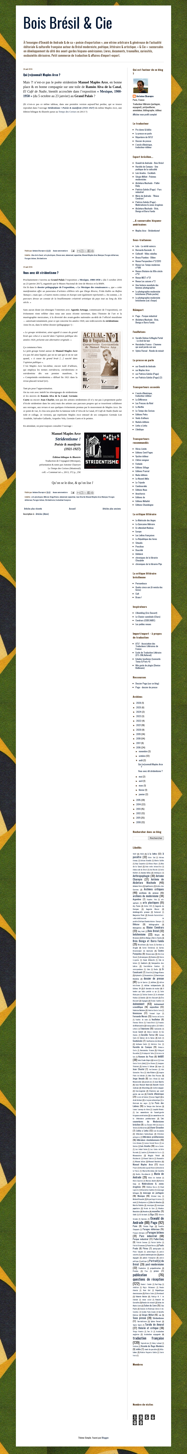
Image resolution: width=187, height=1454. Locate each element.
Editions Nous (141, 489)
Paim (135, 1226)
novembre (143, 751)
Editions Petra (142, 414)
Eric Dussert (153, 997)
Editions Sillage (142, 467)
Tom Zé (149, 1331)
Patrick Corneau (141, 1242)
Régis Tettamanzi (149, 1287)
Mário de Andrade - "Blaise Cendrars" (147, 197)
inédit (161, 1056)
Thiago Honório (138, 1331)
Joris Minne (153, 1078)
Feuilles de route (142, 1019)
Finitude (139, 463)
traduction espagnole (152, 1334)
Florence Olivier (138, 1022)
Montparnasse (143, 1202)
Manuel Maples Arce (89, 254)
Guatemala (137, 1040)
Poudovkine (142, 1268)
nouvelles (156, 1211)
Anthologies (158, 872)
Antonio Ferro (137, 885)
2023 (139, 716)
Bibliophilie (137, 927)
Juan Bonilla (159, 1081)
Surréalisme (142, 1321)
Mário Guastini (138, 1180)
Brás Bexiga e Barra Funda (152, 937)
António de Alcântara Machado (148, 881)
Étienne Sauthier (156, 1001)
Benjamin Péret (138, 915)
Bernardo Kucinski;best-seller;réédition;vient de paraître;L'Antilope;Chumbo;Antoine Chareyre (148, 918)
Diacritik (139, 550)
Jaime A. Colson (148, 1066)
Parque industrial (140, 1239)
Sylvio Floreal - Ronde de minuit (150, 350)
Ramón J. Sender (146, 1284)
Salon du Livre (150, 1305)
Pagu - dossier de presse (146, 687)
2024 (139, 711)
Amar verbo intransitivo (153, 866)
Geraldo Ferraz (147, 1034)
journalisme (148, 1082)
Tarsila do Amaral (154, 1324)
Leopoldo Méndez (158, 1109)
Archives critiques (154, 889)
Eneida (142, 997)
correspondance (138, 969)
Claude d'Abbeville (149, 960)
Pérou (145, 1248)
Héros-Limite (141, 448)
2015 (138, 799)
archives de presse (149, 892)
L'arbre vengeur (158, 1087)
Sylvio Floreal (156, 1321)
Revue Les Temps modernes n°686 (148, 266)
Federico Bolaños (139, 1010)
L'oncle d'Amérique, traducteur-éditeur (144, 146)
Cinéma (154, 956)
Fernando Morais (140, 1016)
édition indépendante (152, 985)
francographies (151, 1025)
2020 (139, 729)
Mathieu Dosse (151, 1187)
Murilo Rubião (138, 1205)
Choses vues (60, 254)
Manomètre (160, 1158)
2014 (138, 804)
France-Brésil (150, 1022)
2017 (138, 743)
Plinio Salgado (138, 1251)
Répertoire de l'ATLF (144, 137)
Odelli (134, 1214)
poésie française (149, 1257)
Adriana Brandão (145, 860)
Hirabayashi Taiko (148, 1053)
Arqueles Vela (152, 899)
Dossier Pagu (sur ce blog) (147, 683)
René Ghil (146, 1290)
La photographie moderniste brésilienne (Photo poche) (148, 293)
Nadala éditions (142, 421)
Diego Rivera (54, 496)
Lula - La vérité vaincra (146, 246)
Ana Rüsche (153, 869)
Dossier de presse (143, 140)
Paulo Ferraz (151, 1245)
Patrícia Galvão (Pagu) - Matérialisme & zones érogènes (149, 203)
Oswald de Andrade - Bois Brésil (150, 162)
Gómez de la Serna (147, 1037)
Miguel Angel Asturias (154, 1199)
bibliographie (154, 924)
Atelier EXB (148, 906)
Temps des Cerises (68, 111)
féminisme (137, 1013)
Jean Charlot (80, 496)
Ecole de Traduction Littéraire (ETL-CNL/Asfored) (148, 654)
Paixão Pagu (148, 1226)
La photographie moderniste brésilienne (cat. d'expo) (148, 299)
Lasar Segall (155, 1096)
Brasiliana (142, 944)
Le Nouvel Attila (142, 478)
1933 (142, 853)
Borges (157, 934)
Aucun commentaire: (60, 250)
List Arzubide (159, 1130)
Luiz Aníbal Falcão (141, 1149)
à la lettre (152, 853)
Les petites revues (143, 624)
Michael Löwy (156, 1196)
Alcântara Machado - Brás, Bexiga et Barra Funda (147, 210)
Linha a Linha (141, 425)
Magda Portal (154, 1155)
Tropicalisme (145, 1343)
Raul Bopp (158, 1284)
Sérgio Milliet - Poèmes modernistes (146, 178)
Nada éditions (142, 474)
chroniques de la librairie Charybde (147, 559)
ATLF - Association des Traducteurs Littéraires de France (147, 646)
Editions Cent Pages (144, 452)
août (141, 760)
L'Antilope (140, 429)
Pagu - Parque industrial (146, 316)
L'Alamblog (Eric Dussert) (146, 612)
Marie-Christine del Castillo (153, 1170)
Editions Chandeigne (144, 504)
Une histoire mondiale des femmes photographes (147, 286)
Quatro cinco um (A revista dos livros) (149, 588)
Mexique (101, 254)
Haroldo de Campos (142, 1047)
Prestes (135, 1270)
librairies (143, 1127)
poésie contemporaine (149, 1254)
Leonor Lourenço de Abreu (141, 1109)
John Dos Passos (154, 1075)
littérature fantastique (144, 1133)
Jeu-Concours (153, 1069)
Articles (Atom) (42, 513)
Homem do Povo (145, 1056)
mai (141, 776)
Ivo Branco (151, 1063)
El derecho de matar (151, 988)
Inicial (155, 1060)
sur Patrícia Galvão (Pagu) (147, 373)
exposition (77, 254)
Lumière (143, 1152)
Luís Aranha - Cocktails (146, 172)
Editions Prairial (142, 471)
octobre (142, 755)
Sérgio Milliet (148, 1314)
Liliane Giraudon (156, 1127)
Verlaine (135, 1346)
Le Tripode (140, 482)
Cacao (151, 944)
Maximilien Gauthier (147, 1190)
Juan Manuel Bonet (142, 1084)
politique (144, 1261)
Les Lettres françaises (145, 535)
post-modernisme (155, 1264)
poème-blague (151, 1251)
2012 (138, 813)
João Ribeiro (151, 1072)
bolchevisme (139, 934)
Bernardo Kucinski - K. (145, 249)
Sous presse (139, 1318)
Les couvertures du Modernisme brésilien (148, 1121)
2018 (138, 738)
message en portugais (153, 1192)
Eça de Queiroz (143, 982)
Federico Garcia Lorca (155, 1010)
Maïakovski (136, 1158)
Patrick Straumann (139, 1245)
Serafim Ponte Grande (149, 1312)
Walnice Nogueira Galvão (148, 1352)
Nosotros (146, 1211)
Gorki (159, 1038)
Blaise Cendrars (155, 927)
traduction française (63, 499)
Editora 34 (137, 988)
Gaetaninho (157, 1028)
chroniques (144, 956)
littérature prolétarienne (153, 1136)
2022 (139, 720)
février (142, 789)
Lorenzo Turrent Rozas (151, 1143)
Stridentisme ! (68, 439)
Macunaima (137, 1155)
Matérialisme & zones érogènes (148, 1185)
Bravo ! (139, 597)
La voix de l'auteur (142, 1097)
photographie (157, 1248)
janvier (142, 794)
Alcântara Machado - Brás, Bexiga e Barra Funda (147, 321)
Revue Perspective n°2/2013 (148, 261)
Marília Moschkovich (143, 1174)
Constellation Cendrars (152, 966)
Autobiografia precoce (141, 911)
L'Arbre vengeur (142, 459)
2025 (139, 707)
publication (140, 1274)
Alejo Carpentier (140, 863)
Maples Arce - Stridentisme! (148, 230)
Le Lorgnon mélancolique (152, 1100)
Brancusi (136, 937)
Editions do (140, 497)
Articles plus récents (33, 508)
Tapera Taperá (137, 1325)
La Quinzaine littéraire (145, 524)
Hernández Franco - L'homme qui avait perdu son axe (148, 345)
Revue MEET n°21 (143, 277)
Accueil (72, 508)
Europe (139, 531)
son (160, 1314)
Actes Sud (151, 857)
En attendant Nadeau (145, 527)
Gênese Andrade (152, 1032)
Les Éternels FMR (150, 1125)
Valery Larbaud (156, 1343)
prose (156, 1270)
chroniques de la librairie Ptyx (149, 564)
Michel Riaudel (138, 1199)
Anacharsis (140, 493)
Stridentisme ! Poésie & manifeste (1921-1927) (71, 107)
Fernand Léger (155, 1013)
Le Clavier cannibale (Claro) (148, 616)
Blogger (105, 1437)
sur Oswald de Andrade (146, 366)
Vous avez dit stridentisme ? (40, 272)
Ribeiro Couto (149, 1293)
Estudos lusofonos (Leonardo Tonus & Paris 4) (148, 660)
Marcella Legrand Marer (147, 1167)
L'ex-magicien (140, 1090)
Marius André (151, 1180)
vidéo (138, 1349)
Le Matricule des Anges (146, 520)
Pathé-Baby (159, 1239)
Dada (156, 969)
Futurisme (145, 1028)
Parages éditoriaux (112, 254)
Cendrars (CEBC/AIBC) (145, 620)
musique (150, 1205)
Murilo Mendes (155, 1202)
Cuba (148, 969)
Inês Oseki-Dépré (144, 1060)
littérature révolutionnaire (148, 1139)
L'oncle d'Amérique (155, 1093)
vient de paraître (151, 1349)
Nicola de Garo (149, 1208)
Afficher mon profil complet (145, 114)
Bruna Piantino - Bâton (146, 257)
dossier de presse (154, 978)
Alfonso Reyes (153, 863)
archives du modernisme (146, 896)
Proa (146, 1271)
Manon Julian (140, 1161)
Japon (159, 1066)
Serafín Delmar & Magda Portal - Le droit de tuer (149, 339)
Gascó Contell (138, 1031)
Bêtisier (46, 496)
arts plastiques (49, 254)
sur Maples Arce (143, 370)
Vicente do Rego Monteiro (152, 1346)
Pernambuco (141, 583)
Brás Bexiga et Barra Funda (148, 941)
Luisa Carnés (159, 1146)
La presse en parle (144, 133)
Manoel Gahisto (148, 1158)
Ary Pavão (136, 905)
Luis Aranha (145, 1145)
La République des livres (146, 538)
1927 (134, 853)
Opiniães (144, 1219)
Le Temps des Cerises (145, 410)
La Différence (141, 399)
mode (134, 1202)
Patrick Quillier (156, 1242)
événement (69, 254)
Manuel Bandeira (154, 1161)
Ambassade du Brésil (140, 869)
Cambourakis (141, 486)
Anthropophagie (141, 876)
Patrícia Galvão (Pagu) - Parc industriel (149, 191)
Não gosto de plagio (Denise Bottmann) (148, 666)
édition (153, 982)
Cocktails (144, 962)
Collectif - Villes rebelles (146, 253)
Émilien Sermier (147, 994)
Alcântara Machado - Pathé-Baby (148, 184)
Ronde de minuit (148, 1302)
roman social (146, 1299)
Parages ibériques (139, 1233)
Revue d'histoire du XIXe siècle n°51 (149, 272)
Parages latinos (30, 258)
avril (141, 780)
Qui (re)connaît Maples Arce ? (41, 75)
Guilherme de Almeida (155, 1040)
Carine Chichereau (148, 947)
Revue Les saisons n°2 (146, 281)
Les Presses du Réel (144, 403)
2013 (138, 808)
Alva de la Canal (37, 254)
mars (141, 785)
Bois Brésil (153, 931)
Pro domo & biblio (143, 129)
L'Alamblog (146, 1087)
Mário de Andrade (154, 1177)
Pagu (154, 1222)
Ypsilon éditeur (142, 456)
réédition (136, 1287)
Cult (137, 593)
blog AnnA (141, 931)
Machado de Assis (155, 1152)
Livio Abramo (137, 1143)
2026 (139, 702)
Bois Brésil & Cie (67, 22)
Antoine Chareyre (144, 96)
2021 (138, 725)
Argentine (137, 899)
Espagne (145, 1000)
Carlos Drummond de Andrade (148, 949)
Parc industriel (148, 1236)
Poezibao (140, 546)
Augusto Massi (152, 909)
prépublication (155, 1268)
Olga (152, 1214)
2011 (138, 817)
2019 (138, 734)
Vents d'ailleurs (142, 418)
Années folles (146, 872)
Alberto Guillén (159, 860)
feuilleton (156, 1019)
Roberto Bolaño (141, 1296)
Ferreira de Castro (158, 1016)
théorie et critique (148, 1328)
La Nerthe (140, 406)
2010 (138, 822)
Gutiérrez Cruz (156, 1044)
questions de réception (148, 1279)
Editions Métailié (143, 501)
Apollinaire (149, 885)
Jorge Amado (139, 1078)
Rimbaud (160, 1293)
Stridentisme (42, 258)
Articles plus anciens (112, 508)
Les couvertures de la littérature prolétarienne (148, 1117)
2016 (138, 747)
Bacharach (157, 912)
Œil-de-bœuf (143, 1214)
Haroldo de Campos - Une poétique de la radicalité (147, 168)
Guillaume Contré (141, 1044)
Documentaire (148, 975)
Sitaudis (139, 542)
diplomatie (138, 975)
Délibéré (139, 553)
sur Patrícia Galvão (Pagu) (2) (149, 377)
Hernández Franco (147, 1050)
